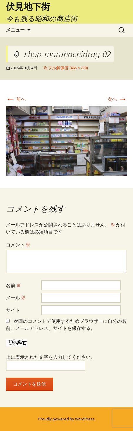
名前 (13, 285)
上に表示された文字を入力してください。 (50, 357)
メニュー (15, 29)
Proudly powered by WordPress (66, 419)
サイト (13, 310)
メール (16, 298)
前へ (16, 99)
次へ (117, 99)
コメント (18, 245)
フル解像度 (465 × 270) (68, 67)
